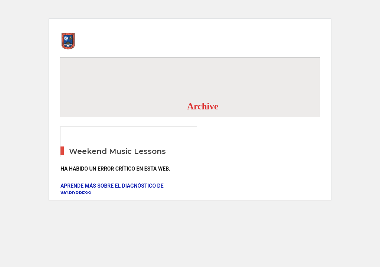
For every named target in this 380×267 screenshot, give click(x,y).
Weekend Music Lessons (117, 151)
